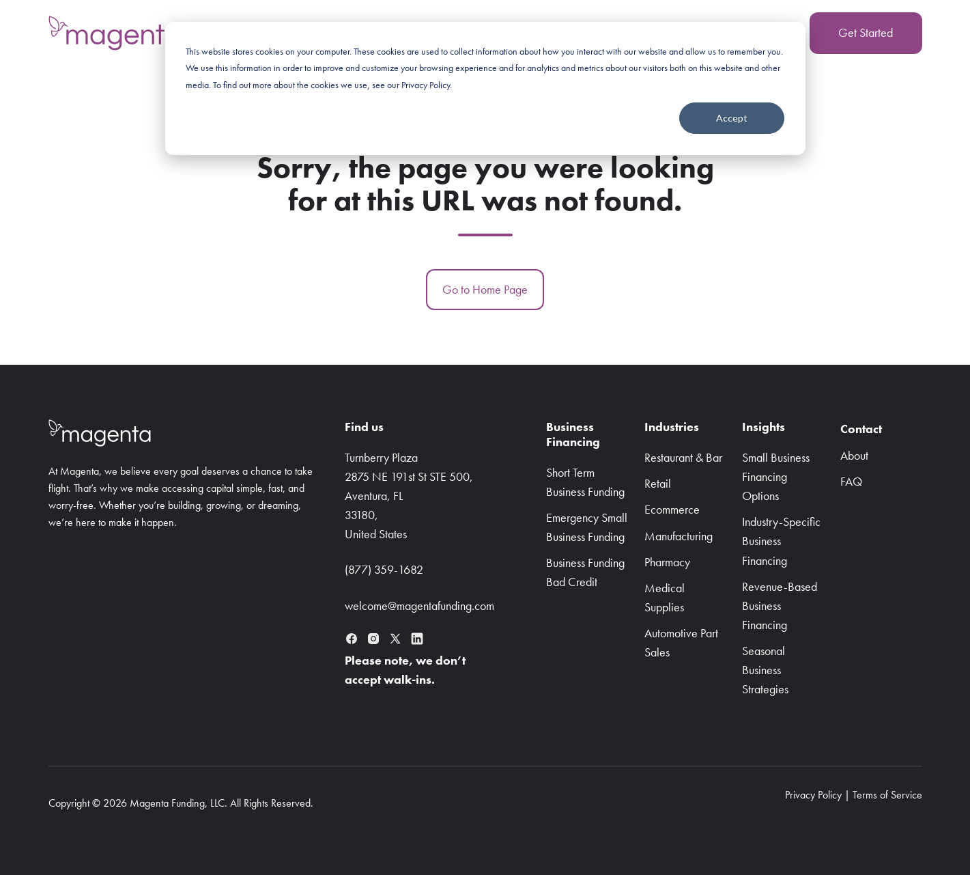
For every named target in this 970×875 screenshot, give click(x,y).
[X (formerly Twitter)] (395, 638)
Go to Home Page (485, 289)
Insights (763, 426)
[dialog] (485, 88)
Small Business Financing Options (776, 476)
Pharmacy (667, 562)
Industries (671, 426)
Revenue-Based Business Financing (779, 606)
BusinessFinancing (573, 434)
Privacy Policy (813, 795)
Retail (657, 483)
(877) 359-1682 (384, 569)
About (854, 455)
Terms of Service (887, 795)
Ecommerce (672, 509)
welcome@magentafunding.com (419, 605)
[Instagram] (373, 638)
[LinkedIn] (417, 638)
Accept (731, 118)
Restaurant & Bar (683, 457)
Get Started (865, 32)
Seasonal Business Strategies (765, 670)
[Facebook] (351, 638)
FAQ (851, 481)
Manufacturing (678, 536)
